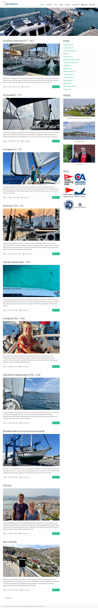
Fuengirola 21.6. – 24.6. (14, 318)
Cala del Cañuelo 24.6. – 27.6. (17, 262)
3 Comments (27, 86)
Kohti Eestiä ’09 (67, 80)
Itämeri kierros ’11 (68, 74)
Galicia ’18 (66, 53)
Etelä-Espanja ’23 (68, 45)
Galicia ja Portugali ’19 (69, 50)
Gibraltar (7, 485)
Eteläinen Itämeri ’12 (69, 71)
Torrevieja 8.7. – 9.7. (12, 95)
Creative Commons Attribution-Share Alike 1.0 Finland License (30, 606)
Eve (6, 86)
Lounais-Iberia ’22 (68, 47)
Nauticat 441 (67, 89)
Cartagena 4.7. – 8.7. (12, 149)
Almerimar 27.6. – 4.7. (13, 205)
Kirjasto (67, 4)
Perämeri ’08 (67, 83)
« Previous (8, 598)
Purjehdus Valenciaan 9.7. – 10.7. (18, 40)
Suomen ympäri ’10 (68, 77)
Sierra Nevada (10, 541)
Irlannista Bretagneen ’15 (70, 62)
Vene (55, 4)
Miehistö (49, 4)
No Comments (27, 141)
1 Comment (26, 197)
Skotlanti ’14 (67, 65)
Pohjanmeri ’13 (67, 68)
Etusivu (42, 4)
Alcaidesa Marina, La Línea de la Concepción (24, 431)
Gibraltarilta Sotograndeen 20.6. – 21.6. (22, 374)
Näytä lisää (56, 86)
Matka (61, 4)
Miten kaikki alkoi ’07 (69, 86)
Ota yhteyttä (75, 4)
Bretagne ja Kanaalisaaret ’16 (71, 59)
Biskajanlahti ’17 (68, 56)
